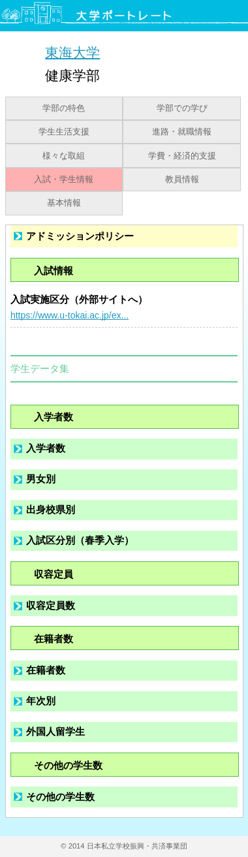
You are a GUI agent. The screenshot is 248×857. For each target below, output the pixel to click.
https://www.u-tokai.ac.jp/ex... (69, 315)
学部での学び (182, 108)
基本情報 (64, 203)
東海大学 (72, 51)
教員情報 (182, 179)
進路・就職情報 (181, 131)
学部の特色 (63, 108)
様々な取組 (63, 156)
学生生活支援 (64, 131)
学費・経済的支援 (182, 156)
